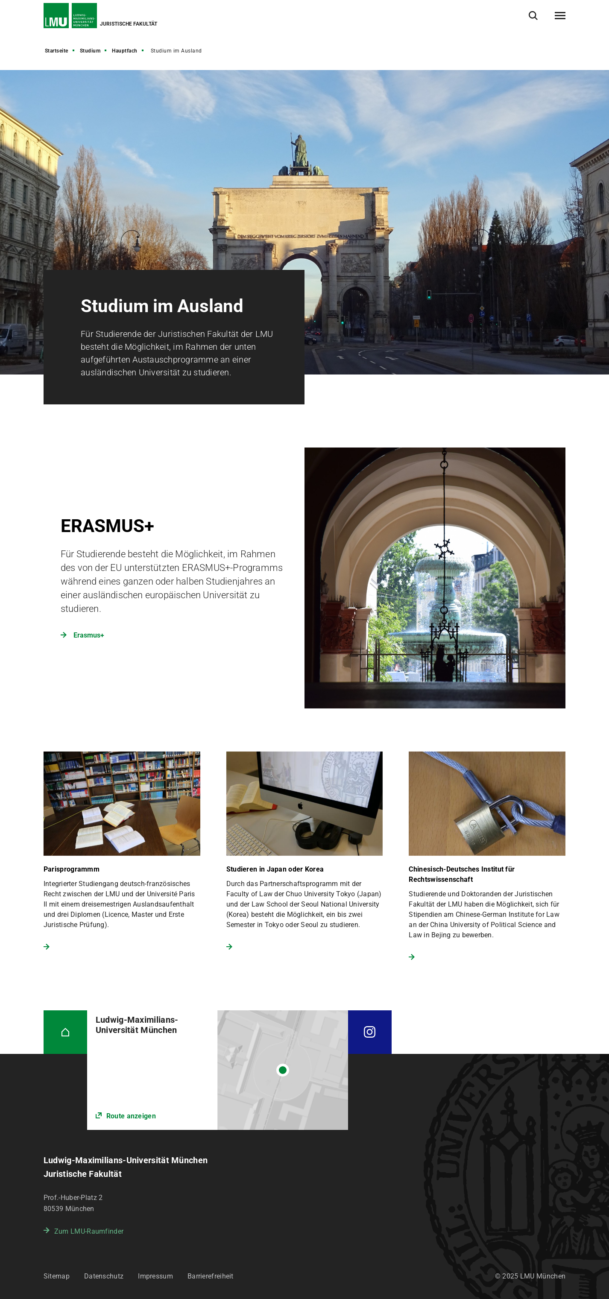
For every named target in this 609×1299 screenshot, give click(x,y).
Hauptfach (125, 51)
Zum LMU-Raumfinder (88, 1231)
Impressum (155, 1276)
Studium (90, 51)
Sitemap (57, 1276)
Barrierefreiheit (210, 1276)
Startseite (56, 51)
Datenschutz (103, 1276)
